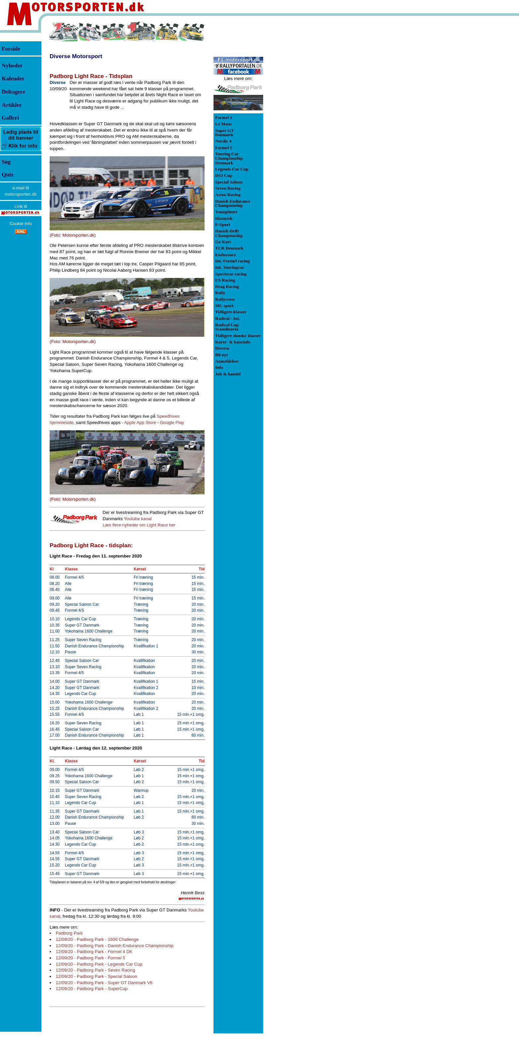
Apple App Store (140, 422)
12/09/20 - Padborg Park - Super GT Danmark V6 (104, 982)
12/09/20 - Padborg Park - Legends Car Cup (99, 964)
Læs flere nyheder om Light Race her (139, 524)
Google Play (172, 422)
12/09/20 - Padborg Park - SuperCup (91, 988)
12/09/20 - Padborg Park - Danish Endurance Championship (114, 945)
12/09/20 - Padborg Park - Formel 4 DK (94, 951)
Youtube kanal (138, 518)
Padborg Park (69, 933)
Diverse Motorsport (76, 56)
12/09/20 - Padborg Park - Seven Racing (95, 970)
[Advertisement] (297, 120)
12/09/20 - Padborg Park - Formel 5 (90, 957)
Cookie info (21, 223)
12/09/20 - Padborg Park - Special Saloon (96, 976)
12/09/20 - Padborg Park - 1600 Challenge (97, 939)
